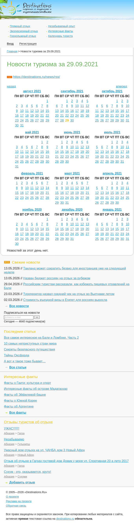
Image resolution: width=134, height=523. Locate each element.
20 (37, 115)
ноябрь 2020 (32, 209)
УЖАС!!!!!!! (11, 428)
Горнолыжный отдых (23, 36)
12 (32, 111)
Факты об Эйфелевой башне (25, 394)
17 (22, 115)
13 (37, 111)
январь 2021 (112, 209)
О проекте (12, 496)
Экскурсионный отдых (24, 31)
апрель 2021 (112, 173)
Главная (12, 51)
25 (27, 120)
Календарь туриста (60, 36)
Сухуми (22, 476)
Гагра (21, 433)
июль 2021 (112, 132)
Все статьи (17, 367)
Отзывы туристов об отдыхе (28, 422)
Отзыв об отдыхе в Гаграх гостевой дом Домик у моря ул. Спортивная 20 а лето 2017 (66, 461)
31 (22, 125)
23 (16, 120)
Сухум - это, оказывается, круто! (27, 471)
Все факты (17, 412)
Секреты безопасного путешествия (29, 349)
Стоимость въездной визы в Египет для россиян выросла (65, 300)
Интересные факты (60, 31)
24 (22, 120)
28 (42, 120)
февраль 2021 (32, 173)
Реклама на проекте (19, 501)
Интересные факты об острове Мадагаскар (35, 388)
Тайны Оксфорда (16, 355)
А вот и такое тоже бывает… (25, 361)
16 (16, 115)
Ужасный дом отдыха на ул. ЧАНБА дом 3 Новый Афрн (44, 450)
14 (42, 111)
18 (27, 115)
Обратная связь (16, 505)
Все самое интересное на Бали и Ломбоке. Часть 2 (41, 337)
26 (32, 120)
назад (11, 86)
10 (22, 111)
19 (32, 115)
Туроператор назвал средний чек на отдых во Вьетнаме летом (68, 294)
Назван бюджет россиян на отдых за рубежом (56, 278)
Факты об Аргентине (19, 406)
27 (37, 120)
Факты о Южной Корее (20, 400)
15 (47, 111)
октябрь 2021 (112, 91)
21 (42, 115)
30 (16, 125)
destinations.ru (65, 518)
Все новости (19, 306)
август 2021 (32, 91)
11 (27, 111)
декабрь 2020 (72, 209)
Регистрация (28, 43)
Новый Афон (26, 455)
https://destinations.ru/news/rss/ (36, 77)
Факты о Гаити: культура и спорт (27, 383)
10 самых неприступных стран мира (30, 343)
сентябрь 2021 (72, 91)
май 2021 (32, 132)
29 (47, 120)
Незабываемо (14, 439)
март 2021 (72, 173)
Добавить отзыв (22, 482)
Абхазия (9, 433)
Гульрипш (24, 444)
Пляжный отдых (20, 26)
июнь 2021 (72, 132)
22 (47, 115)
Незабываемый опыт (61, 26)
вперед (121, 86)
